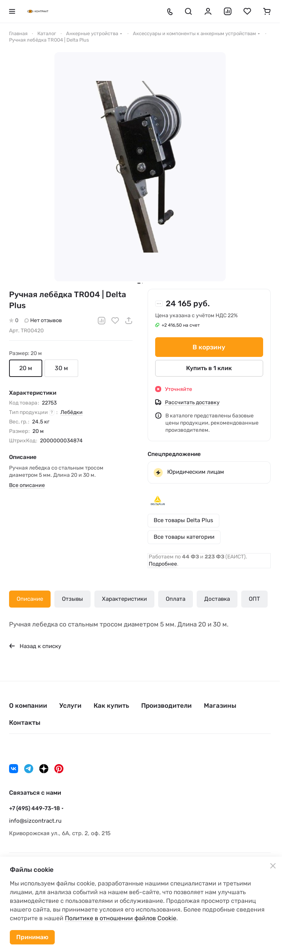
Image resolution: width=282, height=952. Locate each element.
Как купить (111, 705)
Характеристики (124, 598)
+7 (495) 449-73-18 (34, 808)
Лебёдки (71, 412)
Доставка (217, 598)
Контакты (24, 722)
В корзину (209, 347)
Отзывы (72, 598)
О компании (28, 705)
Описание (30, 598)
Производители (166, 705)
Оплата (175, 598)
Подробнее (163, 564)
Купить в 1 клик (209, 368)
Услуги (70, 705)
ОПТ (254, 598)
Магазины (220, 705)
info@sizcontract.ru (35, 820)
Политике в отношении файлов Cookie (120, 918)
